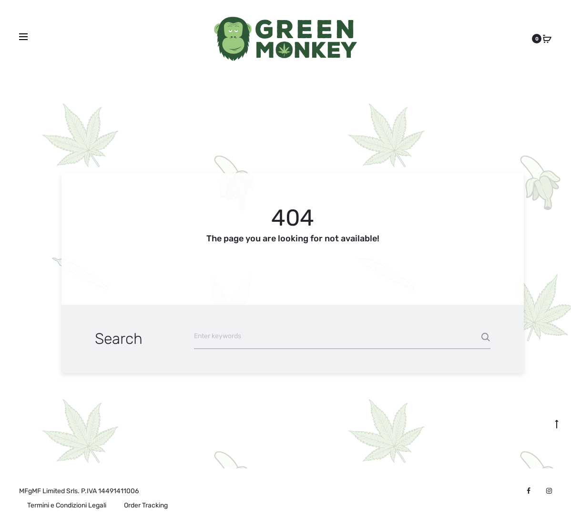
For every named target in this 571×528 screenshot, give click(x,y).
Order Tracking (146, 505)
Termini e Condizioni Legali (66, 505)
